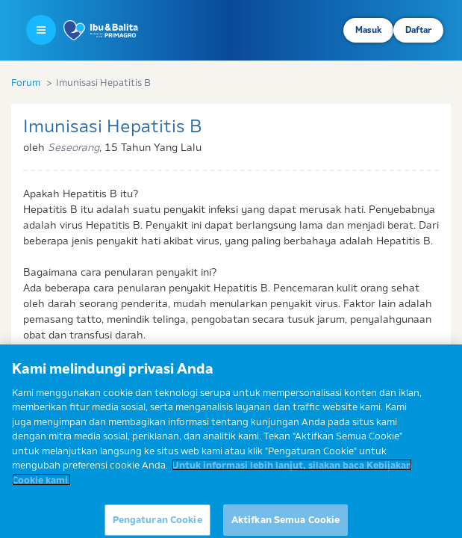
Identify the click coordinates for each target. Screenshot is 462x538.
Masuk (368, 30)
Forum (25, 82)
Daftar (418, 30)
